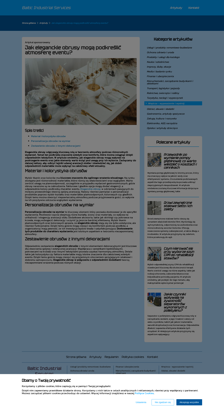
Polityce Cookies (144, 393)
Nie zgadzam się (163, 402)
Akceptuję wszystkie (189, 402)
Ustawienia (141, 402)
